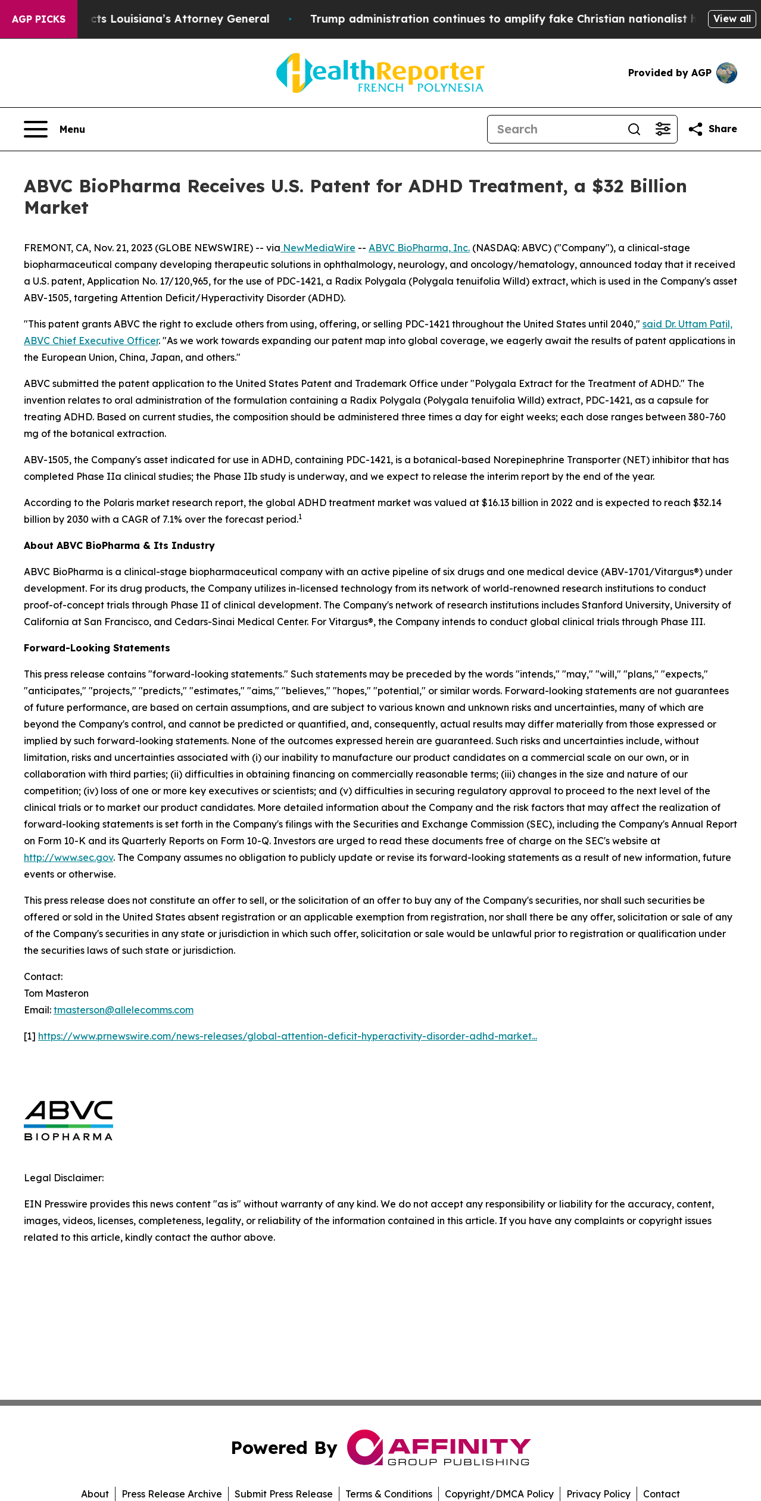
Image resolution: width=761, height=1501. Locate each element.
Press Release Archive (171, 1494)
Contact (661, 1494)
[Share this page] (712, 129)
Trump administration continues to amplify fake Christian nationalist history (535, 19)
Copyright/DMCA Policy (499, 1494)
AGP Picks (39, 19)
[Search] (554, 129)
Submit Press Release (284, 1494)
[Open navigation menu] (54, 129)
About (95, 1494)
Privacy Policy (598, 1494)
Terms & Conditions (388, 1494)
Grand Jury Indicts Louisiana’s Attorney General (152, 19)
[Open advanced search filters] (662, 129)
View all (732, 18)
